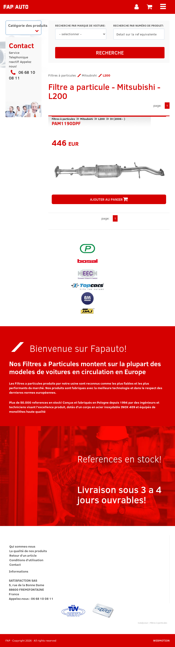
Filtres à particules (62, 75)
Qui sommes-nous (22, 546)
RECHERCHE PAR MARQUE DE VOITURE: (80, 25)
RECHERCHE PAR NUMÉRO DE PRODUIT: (138, 25)
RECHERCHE (110, 52)
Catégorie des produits (24, 27)
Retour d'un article (23, 555)
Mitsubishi (89, 75)
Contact (15, 564)
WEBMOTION (161, 640)
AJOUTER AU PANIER (109, 199)
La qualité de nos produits (28, 551)
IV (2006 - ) (117, 119)
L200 (101, 119)
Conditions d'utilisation (26, 560)
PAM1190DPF (66, 123)
